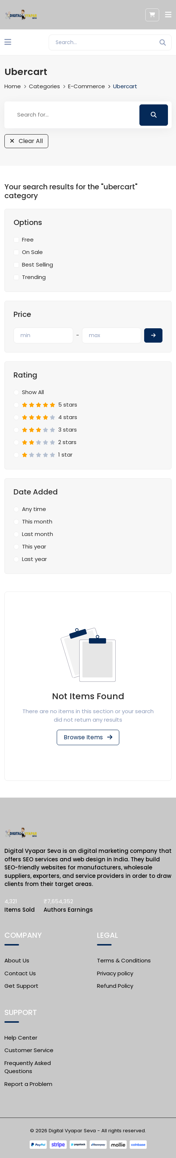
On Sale (32, 252)
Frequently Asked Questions (27, 1067)
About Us (16, 960)
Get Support (21, 986)
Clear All (26, 141)
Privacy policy (115, 973)
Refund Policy (115, 986)
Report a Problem (28, 1084)
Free (28, 239)
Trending (34, 277)
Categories (44, 86)
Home (12, 86)
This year (34, 546)
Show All (33, 392)
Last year (34, 559)
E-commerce (86, 86)
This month (37, 521)
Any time (34, 509)
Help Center (20, 1037)
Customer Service (28, 1050)
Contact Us (20, 973)
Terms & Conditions (124, 960)
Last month (37, 534)
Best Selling (37, 264)
